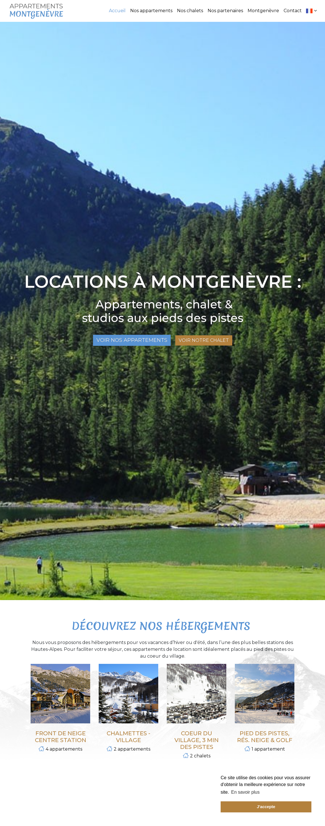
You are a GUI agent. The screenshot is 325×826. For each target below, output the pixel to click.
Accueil (117, 10)
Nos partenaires (225, 10)
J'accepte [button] (266, 806)
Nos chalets (190, 10)
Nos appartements (151, 10)
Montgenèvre (263, 10)
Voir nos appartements (131, 340)
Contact (293, 10)
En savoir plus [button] (245, 792)
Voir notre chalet (204, 340)
